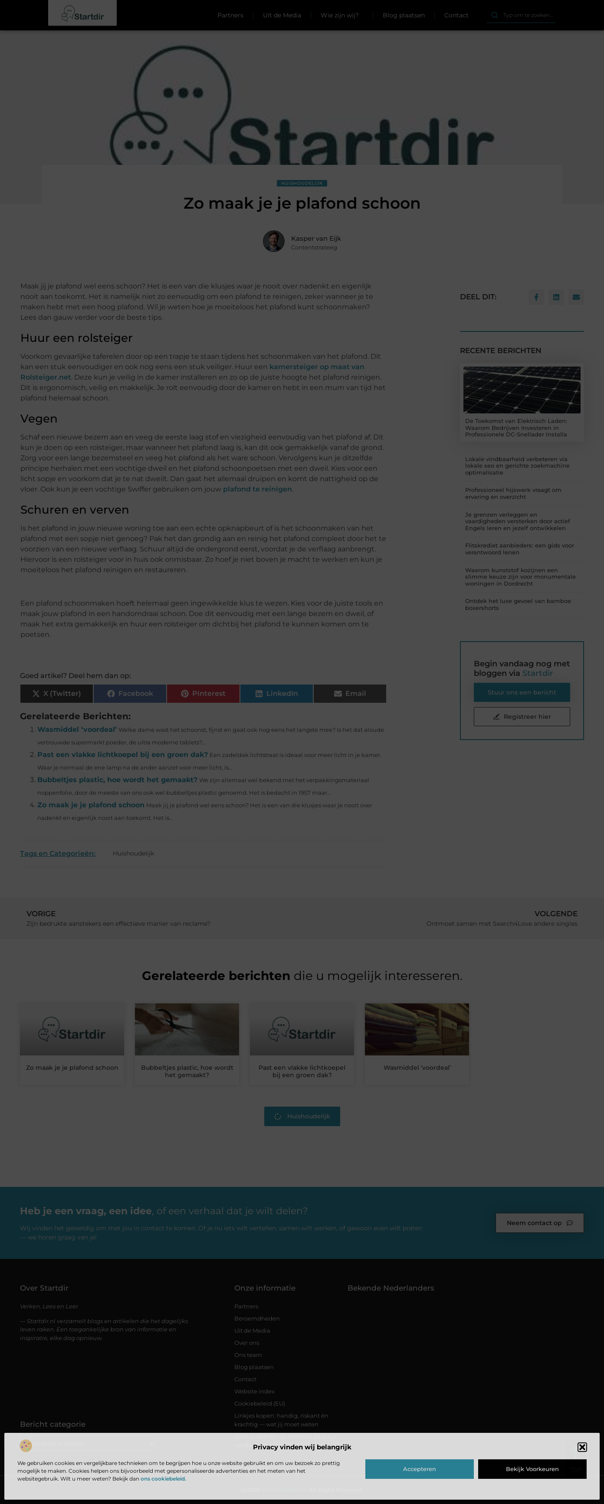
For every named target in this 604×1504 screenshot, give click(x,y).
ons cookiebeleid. (163, 1478)
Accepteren (419, 1468)
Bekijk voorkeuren (532, 1468)
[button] (582, 1447)
